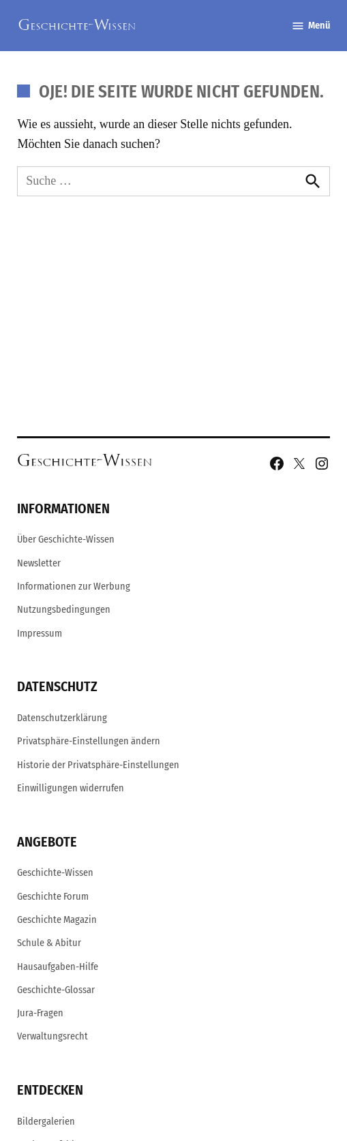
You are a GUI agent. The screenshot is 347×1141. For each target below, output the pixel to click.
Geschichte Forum (53, 896)
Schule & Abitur (49, 943)
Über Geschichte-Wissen (66, 539)
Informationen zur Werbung (73, 586)
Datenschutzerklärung (62, 718)
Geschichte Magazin (57, 920)
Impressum (39, 633)
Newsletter (39, 563)
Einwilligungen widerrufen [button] (70, 788)
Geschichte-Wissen (55, 873)
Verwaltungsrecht (52, 1036)
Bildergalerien (46, 1121)
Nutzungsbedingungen (63, 609)
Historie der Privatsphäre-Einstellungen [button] (98, 765)
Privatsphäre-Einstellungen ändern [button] (88, 741)
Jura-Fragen (40, 1013)
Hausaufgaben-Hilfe (57, 967)
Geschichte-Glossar (56, 990)
